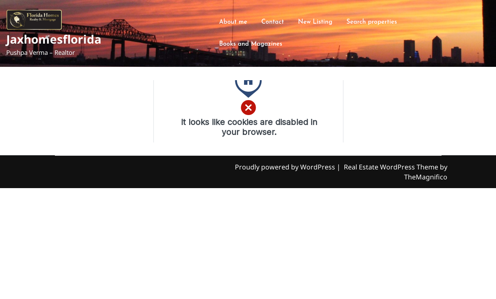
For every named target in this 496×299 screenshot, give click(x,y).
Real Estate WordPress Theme (392, 167)
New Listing (315, 22)
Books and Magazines (250, 44)
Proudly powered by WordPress (286, 167)
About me (233, 22)
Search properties (371, 22)
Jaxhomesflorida (53, 39)
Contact (272, 22)
